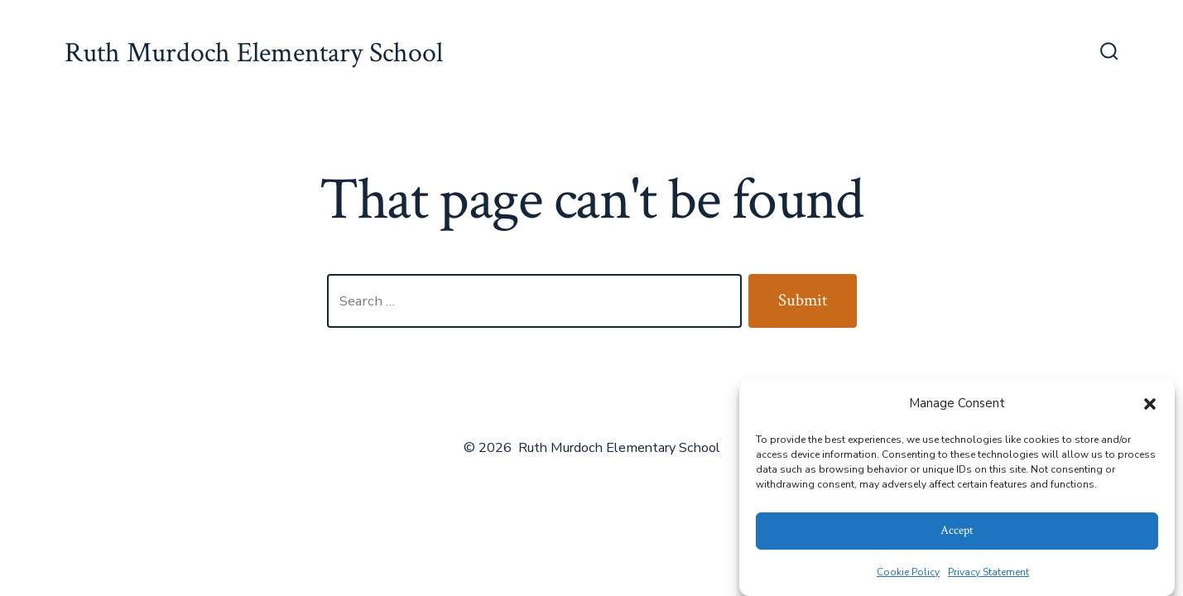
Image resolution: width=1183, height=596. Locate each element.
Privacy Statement (988, 572)
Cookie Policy (908, 572)
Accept (957, 530)
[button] (1150, 404)
